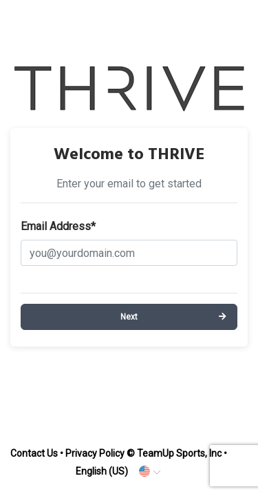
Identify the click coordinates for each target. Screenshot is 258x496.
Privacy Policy (95, 453)
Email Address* (58, 226)
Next (129, 317)
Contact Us (34, 453)
